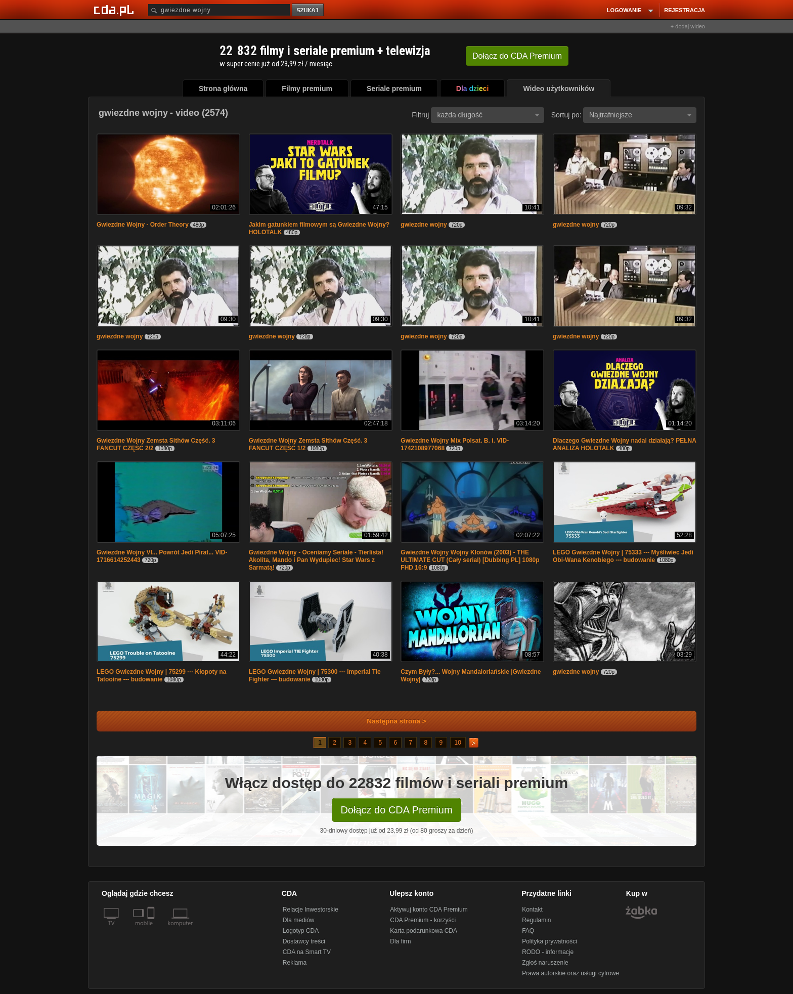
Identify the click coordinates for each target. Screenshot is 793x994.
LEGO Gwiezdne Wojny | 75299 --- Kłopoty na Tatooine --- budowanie (162, 675)
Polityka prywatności (549, 941)
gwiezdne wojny (424, 224)
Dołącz (517, 56)
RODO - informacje (548, 952)
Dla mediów (299, 920)
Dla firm (400, 941)
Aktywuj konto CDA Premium (428, 909)
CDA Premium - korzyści (423, 920)
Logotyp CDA (301, 930)
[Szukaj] (219, 10)
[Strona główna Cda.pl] (115, 9)
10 (458, 742)
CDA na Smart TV (307, 952)
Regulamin (536, 920)
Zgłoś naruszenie (545, 962)
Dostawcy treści (304, 941)
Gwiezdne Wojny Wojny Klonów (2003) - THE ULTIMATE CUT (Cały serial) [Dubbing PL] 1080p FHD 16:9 (470, 560)
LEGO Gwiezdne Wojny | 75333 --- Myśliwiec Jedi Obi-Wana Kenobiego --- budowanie (623, 556)
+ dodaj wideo (688, 26)
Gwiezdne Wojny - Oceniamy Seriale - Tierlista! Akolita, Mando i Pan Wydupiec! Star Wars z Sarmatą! (316, 560)
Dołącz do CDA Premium (396, 809)
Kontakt (532, 909)
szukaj (308, 10)
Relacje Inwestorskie (310, 909)
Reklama (294, 962)
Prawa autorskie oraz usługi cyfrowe (570, 973)
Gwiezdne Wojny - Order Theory (143, 224)
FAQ (528, 930)
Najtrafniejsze (640, 115)
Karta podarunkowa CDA (423, 930)
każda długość (488, 115)
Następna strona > (390, 721)
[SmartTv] (152, 929)
